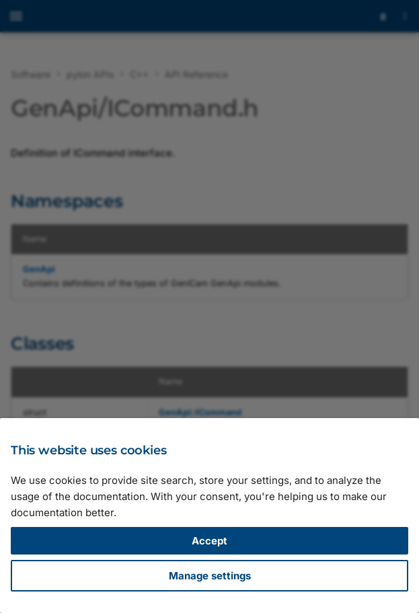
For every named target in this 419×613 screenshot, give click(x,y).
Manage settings (210, 575)
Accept (209, 540)
